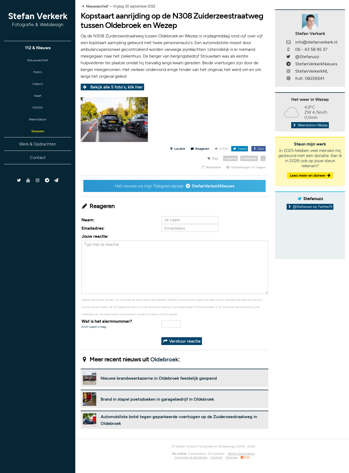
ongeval (230, 158)
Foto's (38, 74)
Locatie (177, 149)
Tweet (239, 149)
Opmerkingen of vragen (246, 167)
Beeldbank (211, 167)
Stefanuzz (313, 198)
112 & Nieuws (38, 47)
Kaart (37, 100)
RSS (245, 457)
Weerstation (37, 126)
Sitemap (232, 457)
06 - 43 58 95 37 (311, 49)
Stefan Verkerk (37, 19)
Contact (38, 166)
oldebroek (249, 158)
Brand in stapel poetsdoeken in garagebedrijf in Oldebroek (157, 399)
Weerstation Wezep (310, 125)
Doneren (37, 140)
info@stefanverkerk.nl (316, 42)
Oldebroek (164, 359)
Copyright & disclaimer (191, 457)
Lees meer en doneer (310, 175)
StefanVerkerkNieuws (213, 186)
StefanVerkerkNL (311, 71)
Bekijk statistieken (241, 454)
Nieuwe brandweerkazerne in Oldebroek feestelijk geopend (159, 378)
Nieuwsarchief (38, 60)
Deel (258, 149)
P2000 (37, 113)
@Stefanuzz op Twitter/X (310, 207)
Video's (38, 87)
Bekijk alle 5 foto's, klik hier (116, 87)
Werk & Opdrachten (37, 153)
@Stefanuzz (307, 56)
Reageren (200, 149)
